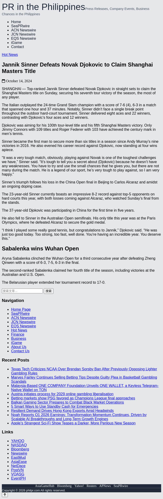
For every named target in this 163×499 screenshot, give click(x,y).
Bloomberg (20, 449)
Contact (17, 47)
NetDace (18, 466)
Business (18, 339)
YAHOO (17, 441)
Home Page (21, 309)
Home (16, 22)
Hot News (10, 55)
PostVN (17, 470)
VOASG (17, 474)
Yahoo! (79, 486)
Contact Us (20, 351)
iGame (16, 43)
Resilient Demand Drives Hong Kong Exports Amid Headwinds (62, 411)
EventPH (18, 478)
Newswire (19, 453)
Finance (17, 334)
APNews (105, 486)
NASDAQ (19, 445)
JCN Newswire (23, 34)
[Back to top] (5, 494)
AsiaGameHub (44, 486)
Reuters (92, 486)
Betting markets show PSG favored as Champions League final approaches (73, 398)
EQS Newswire (23, 38)
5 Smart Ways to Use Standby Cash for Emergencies (54, 406)
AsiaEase (19, 462)
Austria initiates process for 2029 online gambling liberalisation (62, 394)
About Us (18, 347)
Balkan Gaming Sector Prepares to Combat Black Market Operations (67, 402)
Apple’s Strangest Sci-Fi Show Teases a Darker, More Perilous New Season (73, 423)
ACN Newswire (23, 30)
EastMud (18, 457)
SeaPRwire (20, 26)
